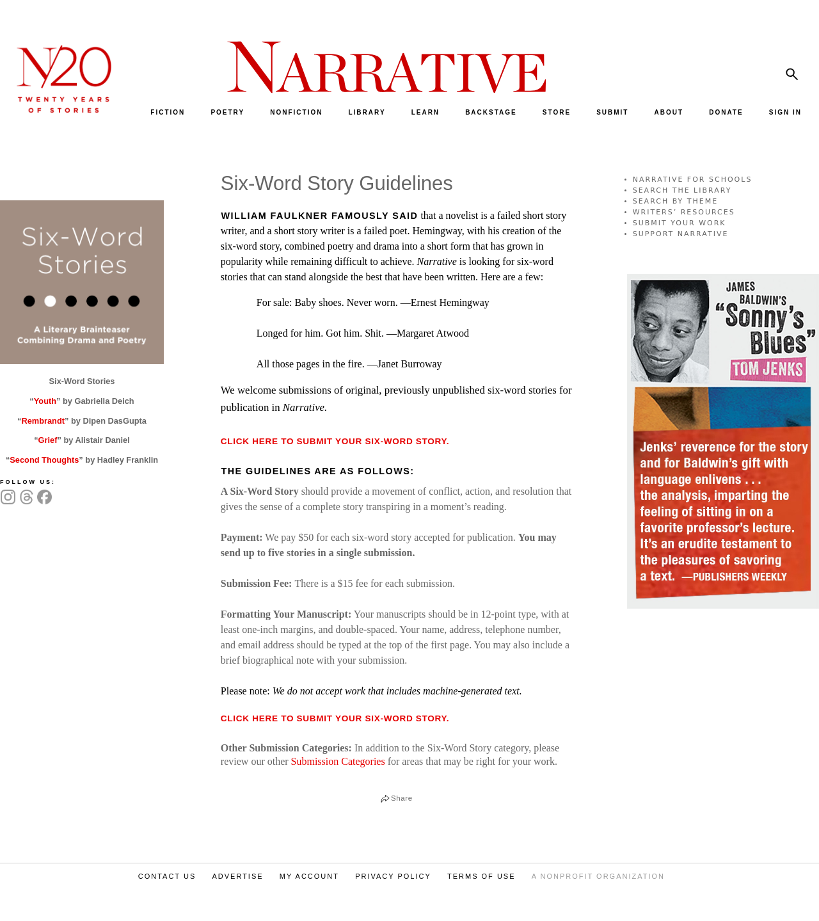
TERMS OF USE (481, 876)
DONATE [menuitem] (726, 112)
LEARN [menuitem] (425, 112)
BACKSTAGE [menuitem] (491, 112)
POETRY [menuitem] (227, 112)
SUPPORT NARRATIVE (681, 234)
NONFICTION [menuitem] (296, 112)
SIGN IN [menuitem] (785, 112)
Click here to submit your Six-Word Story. (335, 718)
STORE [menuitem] (557, 112)
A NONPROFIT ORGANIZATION (598, 876)
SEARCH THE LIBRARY (682, 190)
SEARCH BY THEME (676, 201)
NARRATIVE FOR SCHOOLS (692, 179)
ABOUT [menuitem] (669, 112)
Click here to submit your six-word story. (335, 441)
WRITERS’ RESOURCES (684, 212)
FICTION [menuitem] (167, 112)
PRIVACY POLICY (393, 876)
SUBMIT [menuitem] (612, 112)
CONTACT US (167, 876)
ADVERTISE (237, 876)
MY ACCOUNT (309, 876)
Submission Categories (338, 761)
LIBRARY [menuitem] (366, 112)
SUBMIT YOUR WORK (679, 223)
